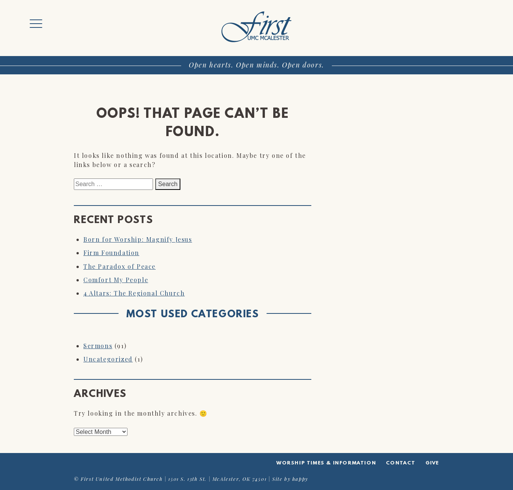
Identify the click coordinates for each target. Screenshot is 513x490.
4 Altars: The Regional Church (134, 293)
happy (300, 479)
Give (432, 463)
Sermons (97, 346)
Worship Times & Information (326, 463)
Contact (401, 463)
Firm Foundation (111, 253)
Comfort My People (115, 280)
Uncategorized (108, 359)
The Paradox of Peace (119, 266)
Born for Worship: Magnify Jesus (137, 239)
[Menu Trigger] (35, 23)
